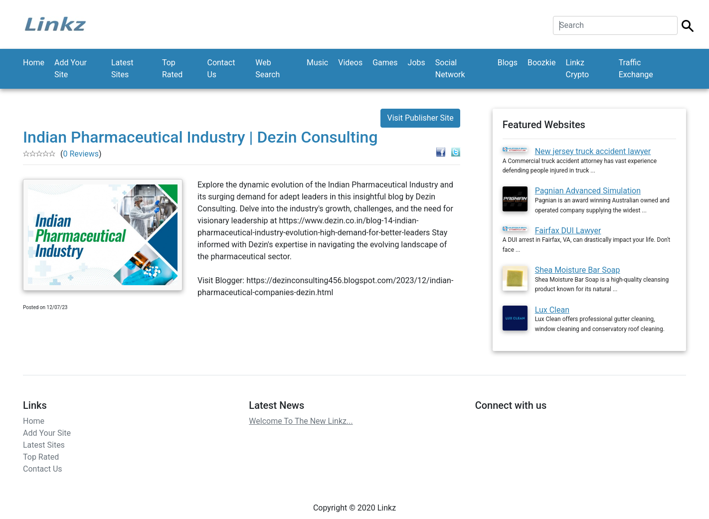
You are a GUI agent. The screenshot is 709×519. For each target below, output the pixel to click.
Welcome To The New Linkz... (301, 421)
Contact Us (221, 68)
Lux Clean (552, 310)
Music (317, 62)
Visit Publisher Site (420, 118)
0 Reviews (81, 154)
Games (384, 62)
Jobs (416, 62)
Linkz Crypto (577, 68)
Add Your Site (70, 68)
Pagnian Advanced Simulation (588, 190)
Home (33, 62)
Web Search (267, 68)
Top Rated (172, 68)
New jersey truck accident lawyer (593, 151)
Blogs (508, 62)
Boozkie (542, 62)
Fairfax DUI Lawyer (568, 230)
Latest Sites (122, 68)
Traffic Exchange (636, 68)
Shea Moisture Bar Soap (577, 270)
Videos (350, 62)
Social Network (450, 68)
